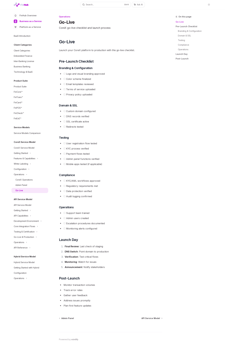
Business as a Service (28, 21)
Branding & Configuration (190, 31)
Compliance (183, 45)
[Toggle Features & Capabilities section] (29, 158)
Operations (183, 49)
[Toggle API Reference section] (29, 247)
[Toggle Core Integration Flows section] (29, 226)
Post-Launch (182, 58)
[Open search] (105, 4)
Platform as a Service (27, 27)
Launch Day (182, 54)
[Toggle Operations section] (29, 174)
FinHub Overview (25, 15)
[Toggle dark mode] (209, 4)
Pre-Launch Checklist (186, 26)
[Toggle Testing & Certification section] (29, 231)
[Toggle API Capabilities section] (29, 215)
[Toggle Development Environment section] (29, 221)
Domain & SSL (184, 35)
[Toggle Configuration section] (29, 169)
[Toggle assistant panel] (138, 4)
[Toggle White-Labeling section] (29, 163)
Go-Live (180, 22)
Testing (181, 40)
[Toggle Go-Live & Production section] (29, 237)
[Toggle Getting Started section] (29, 153)
